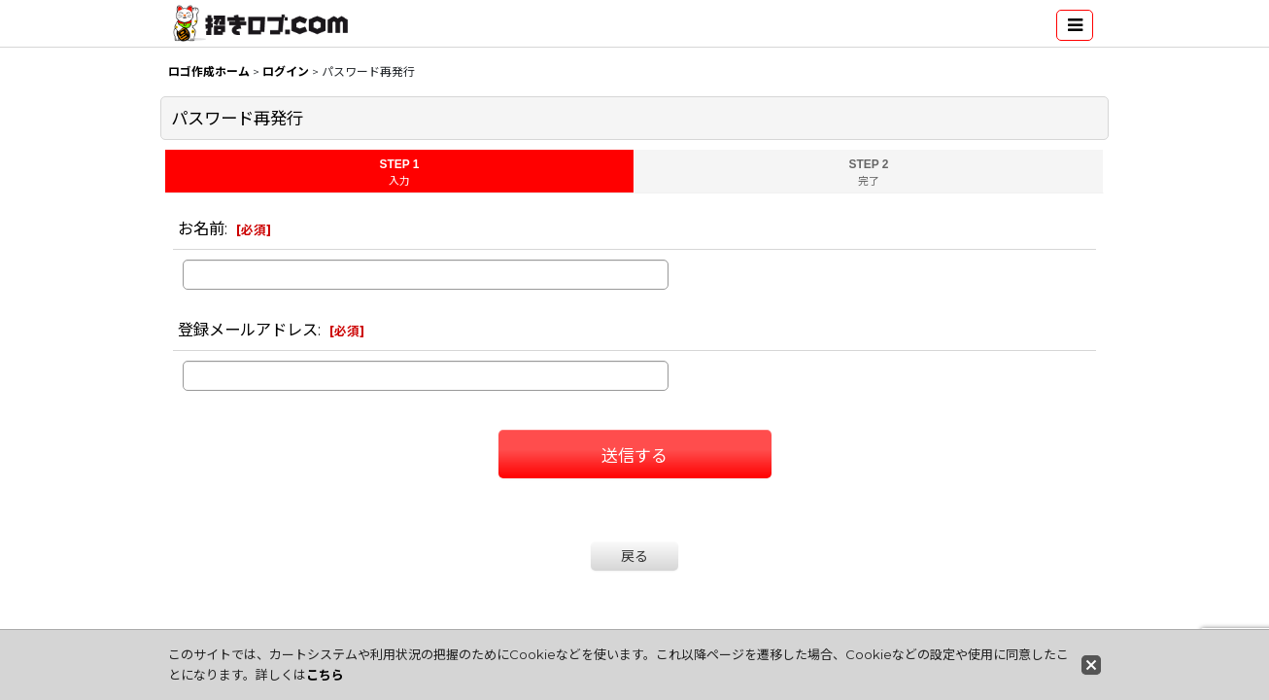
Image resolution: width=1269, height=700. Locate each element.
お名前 (201, 228)
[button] (1074, 25)
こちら (325, 674)
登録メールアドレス (248, 329)
